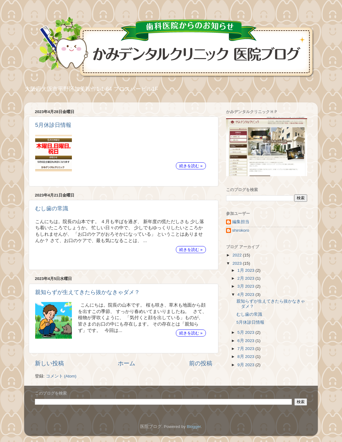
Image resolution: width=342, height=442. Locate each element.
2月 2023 (246, 278)
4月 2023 (246, 294)
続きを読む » (191, 166)
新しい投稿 (49, 363)
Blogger (194, 426)
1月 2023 (246, 270)
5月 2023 (246, 332)
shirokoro (240, 230)
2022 (237, 255)
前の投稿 (200, 363)
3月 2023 (246, 286)
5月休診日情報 (53, 125)
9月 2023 (246, 365)
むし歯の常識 (51, 208)
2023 (237, 263)
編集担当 (240, 221)
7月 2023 (246, 348)
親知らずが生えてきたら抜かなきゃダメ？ (87, 292)
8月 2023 (246, 356)
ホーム (126, 363)
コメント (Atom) (61, 376)
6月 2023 (246, 340)
